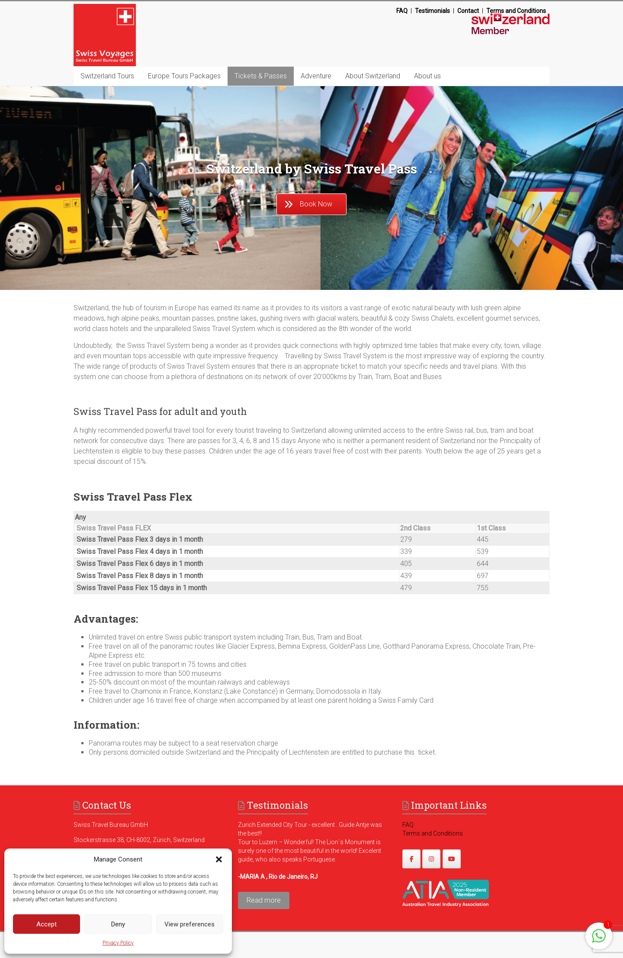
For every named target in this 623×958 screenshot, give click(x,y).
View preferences (189, 924)
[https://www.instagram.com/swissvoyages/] (431, 858)
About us (427, 76)
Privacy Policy (118, 943)
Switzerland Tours (107, 76)
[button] (219, 859)
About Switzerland (372, 76)
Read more (264, 900)
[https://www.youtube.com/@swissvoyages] (452, 858)
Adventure (316, 76)
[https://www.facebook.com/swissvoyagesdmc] (411, 858)
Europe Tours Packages (184, 76)
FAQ (402, 10)
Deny (118, 924)
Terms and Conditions (516, 10)
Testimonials (432, 10)
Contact (468, 10)
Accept (46, 924)
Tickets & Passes (260, 76)
